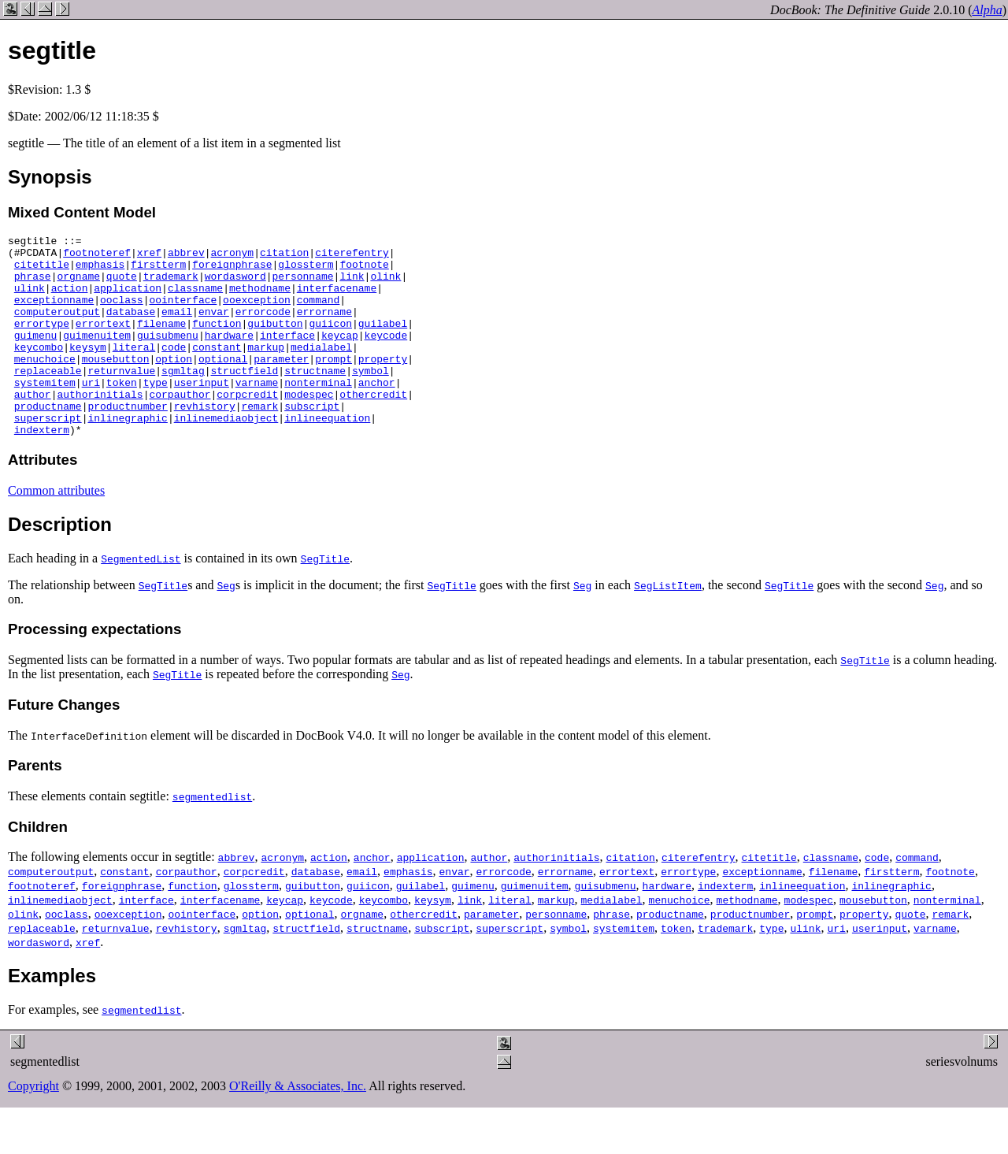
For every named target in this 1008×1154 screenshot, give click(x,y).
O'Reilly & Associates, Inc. (297, 1126)
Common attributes (56, 530)
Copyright (33, 1126)
